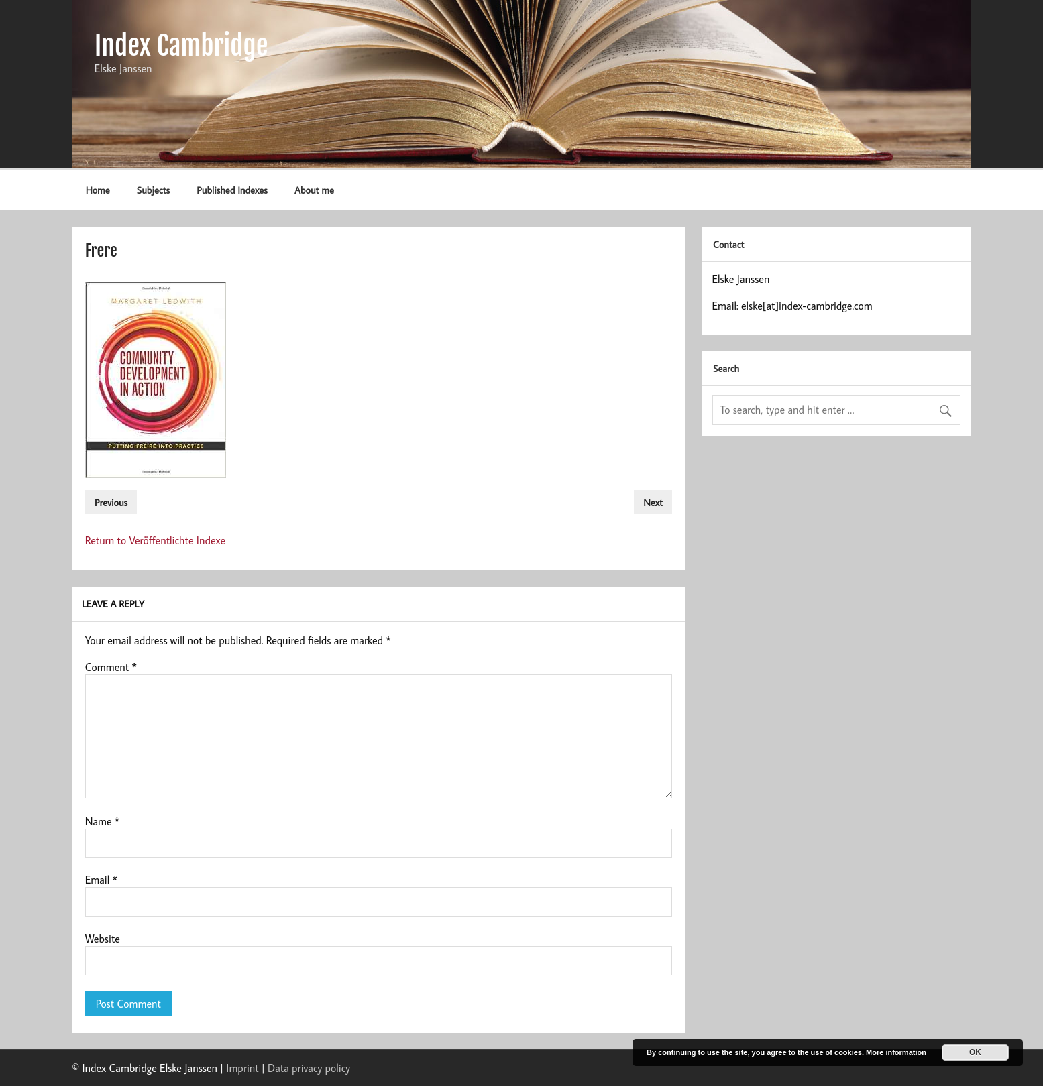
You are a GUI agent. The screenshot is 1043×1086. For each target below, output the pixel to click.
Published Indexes (232, 190)
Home (98, 190)
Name (102, 821)
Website (102, 938)
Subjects (153, 190)
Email (101, 879)
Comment (111, 667)
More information (896, 1052)
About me (314, 190)
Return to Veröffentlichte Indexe (155, 540)
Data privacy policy (309, 1068)
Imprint (242, 1068)
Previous (111, 502)
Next (653, 502)
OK (975, 1052)
